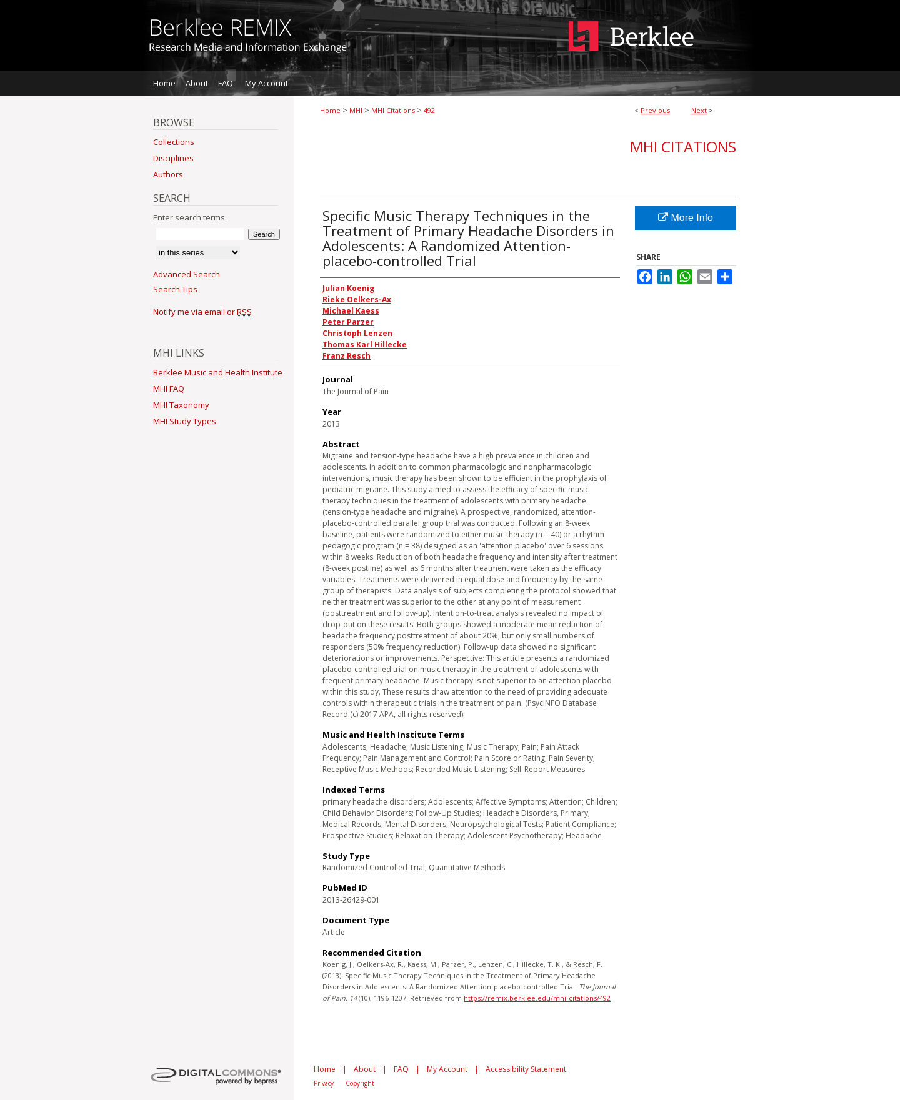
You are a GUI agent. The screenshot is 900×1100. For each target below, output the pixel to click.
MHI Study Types (184, 421)
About (365, 1069)
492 (429, 110)
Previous (655, 110)
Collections (173, 141)
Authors (168, 174)
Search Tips (175, 289)
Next (699, 110)
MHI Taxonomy (181, 404)
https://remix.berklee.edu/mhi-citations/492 (537, 998)
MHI (355, 110)
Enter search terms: (190, 217)
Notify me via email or (202, 311)
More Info (685, 217)
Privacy (324, 1083)
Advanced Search (186, 274)
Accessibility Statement (526, 1069)
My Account (447, 1069)
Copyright (360, 1083)
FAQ (401, 1069)
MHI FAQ (168, 388)
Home (330, 110)
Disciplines (173, 158)
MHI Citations (393, 110)
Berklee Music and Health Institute (217, 372)
